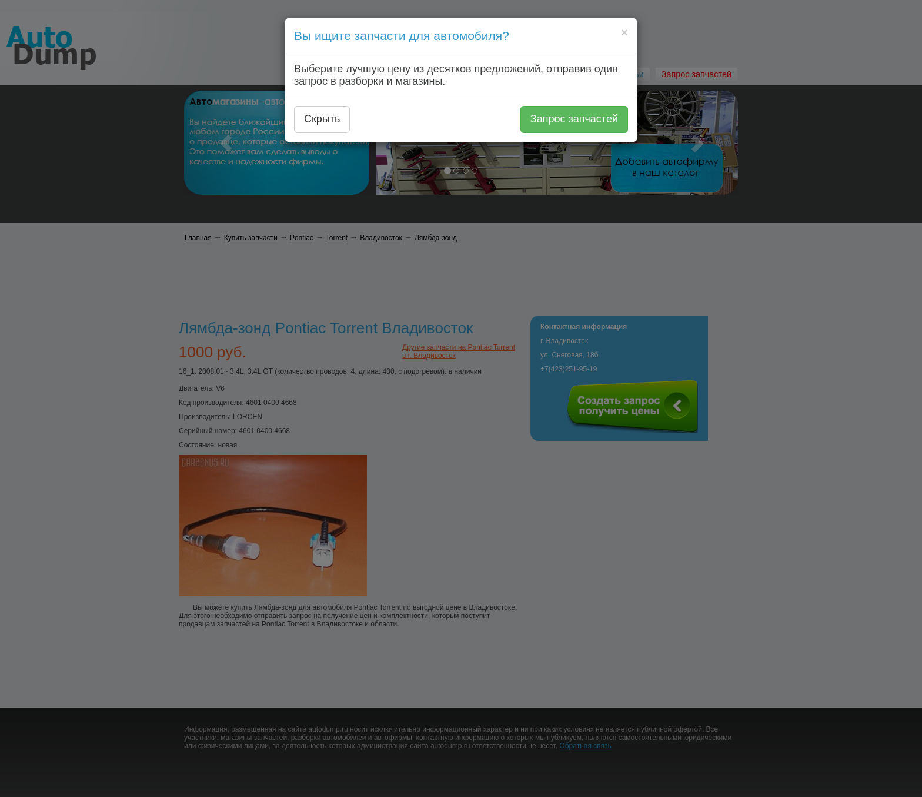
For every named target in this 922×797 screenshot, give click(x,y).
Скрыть (322, 119)
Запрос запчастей (574, 119)
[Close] (624, 32)
